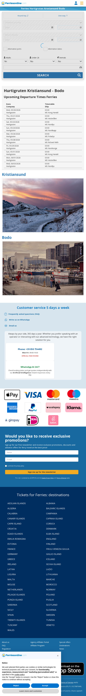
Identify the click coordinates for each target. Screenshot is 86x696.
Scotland (51, 604)
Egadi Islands (15, 533)
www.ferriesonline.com (13, 3)
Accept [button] (45, 686)
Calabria (12, 513)
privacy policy (20, 466)
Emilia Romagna (17, 538)
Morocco (51, 584)
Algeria (12, 508)
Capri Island (14, 523)
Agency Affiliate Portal (40, 642)
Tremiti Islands (16, 620)
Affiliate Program (38, 645)
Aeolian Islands (17, 503)
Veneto (50, 625)
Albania (50, 503)
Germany (13, 554)
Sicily (10, 609)
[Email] (43, 326)
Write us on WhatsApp (19, 320)
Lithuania (52, 574)
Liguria (12, 574)
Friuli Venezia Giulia (57, 549)
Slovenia (51, 609)
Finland (50, 543)
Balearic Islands (55, 508)
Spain (11, 614)
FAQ (3, 645)
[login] (76, 3)
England (51, 538)
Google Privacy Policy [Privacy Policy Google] (48, 478)
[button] (58, 656)
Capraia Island (54, 518)
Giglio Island (53, 554)
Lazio (49, 569)
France (11, 549)
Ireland (12, 564)
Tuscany (12, 625)
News (61, 649)
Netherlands (15, 589)
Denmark (51, 528)
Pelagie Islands (16, 594)
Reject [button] (16, 686)
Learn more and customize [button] (30, 691)
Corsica (50, 523)
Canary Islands (16, 518)
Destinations (64, 645)
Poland (50, 594)
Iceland (50, 559)
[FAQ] (43, 314)
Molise (11, 584)
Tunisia (50, 620)
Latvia (11, 569)
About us (5, 642)
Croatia (12, 528)
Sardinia (12, 604)
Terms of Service (61, 478)
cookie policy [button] (19, 675)
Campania (51, 513)
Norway (50, 589)
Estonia (12, 543)
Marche (50, 579)
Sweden (50, 614)
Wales (11, 630)
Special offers (64, 642)
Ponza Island (15, 599)
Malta (11, 579)
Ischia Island (53, 564)
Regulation (6, 649)
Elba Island (52, 533)
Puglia (50, 599)
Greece (11, 559)
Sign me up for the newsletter (42, 472)
